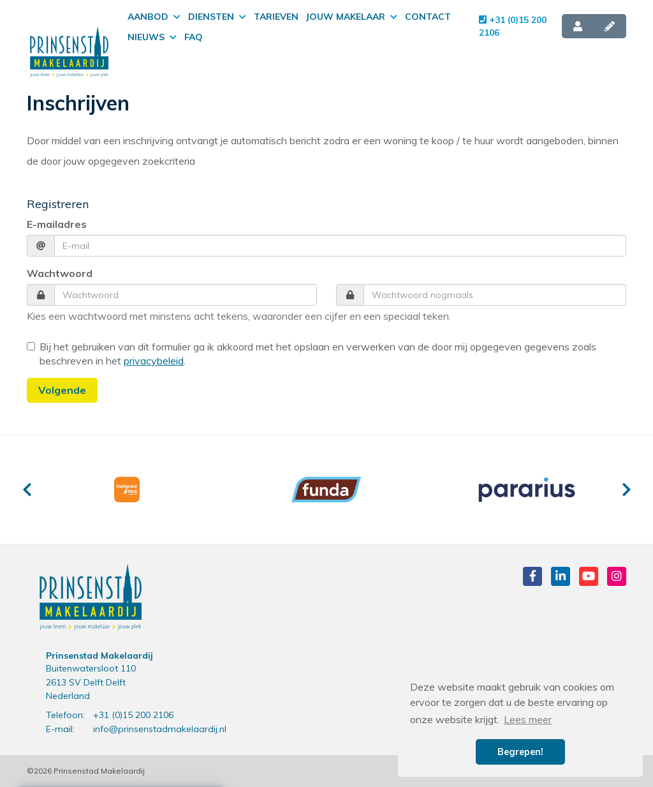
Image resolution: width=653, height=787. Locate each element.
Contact (428, 16)
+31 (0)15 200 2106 (513, 26)
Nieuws (152, 37)
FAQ (193, 37)
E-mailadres (57, 224)
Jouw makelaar (351, 16)
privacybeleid (154, 360)
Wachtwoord (59, 273)
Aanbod (154, 16)
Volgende (62, 390)
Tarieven (276, 16)
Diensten (217, 16)
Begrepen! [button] (520, 752)
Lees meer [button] (528, 719)
